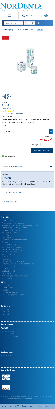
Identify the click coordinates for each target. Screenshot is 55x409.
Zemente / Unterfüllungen (12, 247)
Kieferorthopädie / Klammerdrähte (15, 276)
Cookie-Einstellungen (10, 292)
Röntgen (5, 242)
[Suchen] (27, 15)
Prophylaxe (6, 235)
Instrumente (6, 237)
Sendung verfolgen (8, 355)
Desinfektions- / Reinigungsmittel (15, 228)
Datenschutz (27, 406)
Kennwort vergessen (10, 336)
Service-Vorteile (8, 285)
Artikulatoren (6, 257)
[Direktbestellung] (38, 23)
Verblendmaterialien (9, 271)
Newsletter (6, 290)
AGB (17, 406)
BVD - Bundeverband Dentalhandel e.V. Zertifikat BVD (6, 387)
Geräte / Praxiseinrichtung (12, 249)
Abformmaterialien (9, 221)
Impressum (7, 406)
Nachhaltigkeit (43, 406)
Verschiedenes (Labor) (10, 278)
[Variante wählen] (27, 131)
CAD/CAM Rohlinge (9, 252)
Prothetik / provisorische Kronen (14, 240)
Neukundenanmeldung (10, 334)
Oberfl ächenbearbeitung (11, 266)
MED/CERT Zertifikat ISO (6, 377)
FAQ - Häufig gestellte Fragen (13, 295)
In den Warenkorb (42, 151)
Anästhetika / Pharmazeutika (13, 223)
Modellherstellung (8, 254)
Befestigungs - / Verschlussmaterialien (18, 30)
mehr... (4, 125)
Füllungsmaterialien (9, 233)
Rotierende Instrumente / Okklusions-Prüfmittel (20, 225)
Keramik (5, 269)
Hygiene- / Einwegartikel (11, 230)
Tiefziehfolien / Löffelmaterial (13, 261)
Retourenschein (8, 288)
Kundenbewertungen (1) (14, 193)
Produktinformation (13, 167)
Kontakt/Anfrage (8, 331)
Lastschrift (6, 314)
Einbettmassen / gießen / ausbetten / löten (18, 264)
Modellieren (6, 259)
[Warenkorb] (45, 15)
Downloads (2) (10, 202)
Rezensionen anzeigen (14, 113)
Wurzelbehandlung (9, 245)
